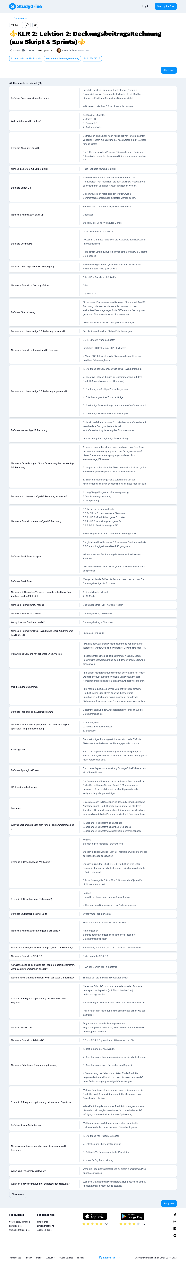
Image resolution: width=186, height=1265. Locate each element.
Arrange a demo (44, 1230)
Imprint (39, 1258)
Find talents (42, 1222)
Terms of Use (15, 1258)
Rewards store (15, 1226)
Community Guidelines (19, 1230)
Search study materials (19, 1222)
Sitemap (81, 1258)
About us (50, 1258)
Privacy (28, 1258)
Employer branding (45, 1226)
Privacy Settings (66, 1258)
